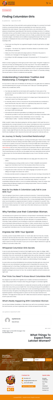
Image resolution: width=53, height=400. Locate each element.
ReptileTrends (26, 397)
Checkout (45, 386)
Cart (43, 384)
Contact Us (45, 390)
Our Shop (44, 382)
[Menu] (50, 3)
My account (45, 388)
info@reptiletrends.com (30, 380)
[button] (15, 322)
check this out (6, 147)
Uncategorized (6, 10)
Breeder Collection (45, 379)
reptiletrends (16, 319)
